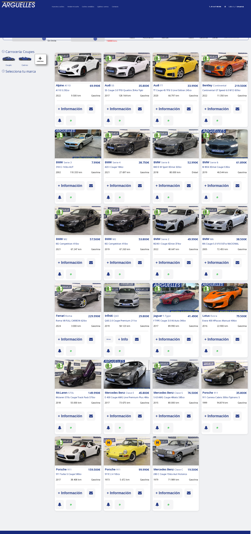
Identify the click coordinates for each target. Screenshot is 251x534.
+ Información (70, 109)
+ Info (125, 339)
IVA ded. (110, 339)
